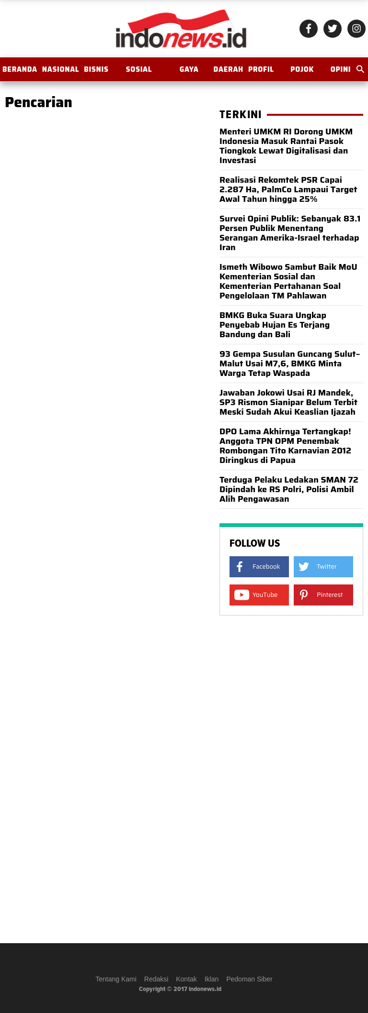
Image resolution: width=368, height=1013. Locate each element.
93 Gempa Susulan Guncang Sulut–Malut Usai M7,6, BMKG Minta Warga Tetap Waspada (289, 363)
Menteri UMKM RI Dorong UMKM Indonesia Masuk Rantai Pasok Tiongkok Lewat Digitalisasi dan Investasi (286, 146)
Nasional (60, 69)
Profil (261, 69)
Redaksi (156, 979)
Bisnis (96, 69)
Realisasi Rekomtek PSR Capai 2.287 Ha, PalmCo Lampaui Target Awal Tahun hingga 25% (288, 189)
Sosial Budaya (139, 72)
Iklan (212, 979)
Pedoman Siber (249, 979)
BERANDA (19, 69)
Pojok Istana (302, 72)
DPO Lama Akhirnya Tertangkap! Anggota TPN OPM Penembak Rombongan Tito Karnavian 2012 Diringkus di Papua (285, 446)
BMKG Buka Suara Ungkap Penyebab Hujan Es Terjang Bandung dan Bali (274, 324)
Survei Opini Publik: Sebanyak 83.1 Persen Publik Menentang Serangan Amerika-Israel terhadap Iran (289, 233)
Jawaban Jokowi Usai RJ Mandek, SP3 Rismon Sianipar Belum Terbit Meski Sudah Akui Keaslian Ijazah (288, 402)
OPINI (341, 69)
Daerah (228, 69)
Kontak (186, 979)
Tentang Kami (116, 979)
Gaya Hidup (189, 72)
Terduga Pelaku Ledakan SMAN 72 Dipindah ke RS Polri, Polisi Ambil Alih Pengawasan (288, 489)
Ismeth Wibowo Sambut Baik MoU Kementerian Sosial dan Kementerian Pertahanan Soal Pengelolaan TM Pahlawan (288, 281)
